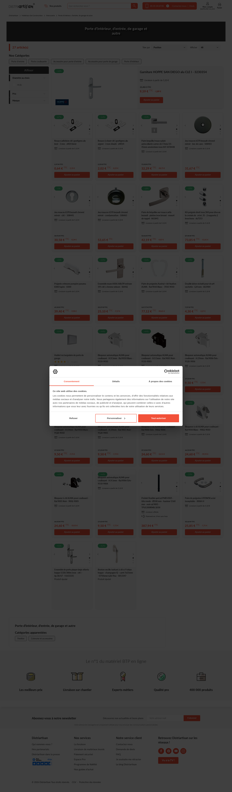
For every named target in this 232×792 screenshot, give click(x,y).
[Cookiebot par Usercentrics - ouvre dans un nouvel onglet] (166, 371)
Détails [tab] (116, 381)
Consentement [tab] (71, 381)
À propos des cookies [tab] (160, 381)
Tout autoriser (158, 418)
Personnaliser (116, 418)
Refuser (73, 418)
